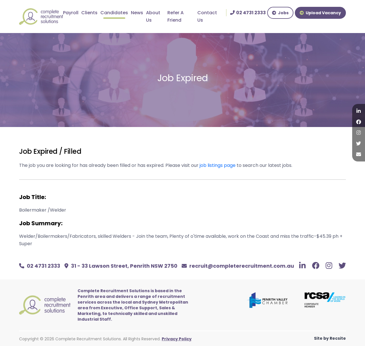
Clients (89, 12)
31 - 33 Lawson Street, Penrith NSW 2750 (120, 265)
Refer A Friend (175, 16)
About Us (153, 16)
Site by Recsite (330, 338)
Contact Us (207, 16)
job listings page (218, 165)
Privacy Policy (177, 339)
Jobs (280, 13)
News (137, 12)
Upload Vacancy (320, 13)
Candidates (114, 12)
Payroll (70, 12)
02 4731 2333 (39, 265)
